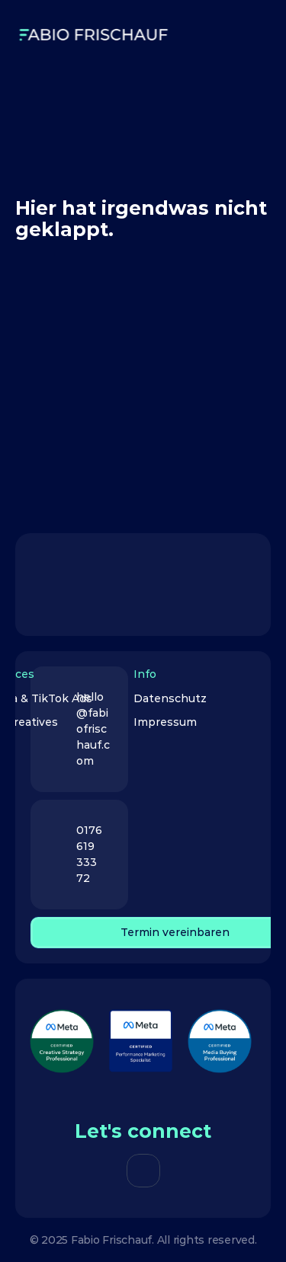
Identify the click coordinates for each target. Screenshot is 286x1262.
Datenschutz (170, 698)
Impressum (165, 722)
